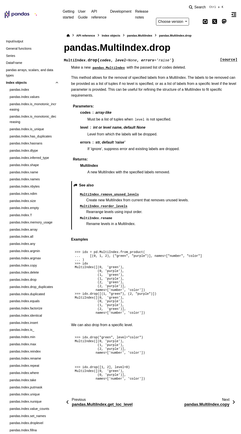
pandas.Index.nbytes (24, 186)
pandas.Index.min (22, 337)
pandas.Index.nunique (25, 401)
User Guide (83, 14)
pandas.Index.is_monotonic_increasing (32, 106)
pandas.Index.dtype (23, 150)
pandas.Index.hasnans (25, 143)
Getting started (68, 14)
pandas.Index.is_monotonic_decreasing (32, 119)
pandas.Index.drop (22, 279)
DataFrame (14, 63)
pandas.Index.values (24, 97)
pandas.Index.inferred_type (29, 158)
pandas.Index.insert (23, 323)
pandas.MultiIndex (139, 35)
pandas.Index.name (23, 172)
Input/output (14, 41)
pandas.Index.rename (25, 358)
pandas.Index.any (22, 244)
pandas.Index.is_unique (26, 129)
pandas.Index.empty (24, 208)
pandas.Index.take (22, 380)
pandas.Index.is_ (21, 330)
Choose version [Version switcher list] (171, 21)
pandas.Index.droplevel (26, 423)
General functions (18, 48)
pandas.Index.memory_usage (30, 222)
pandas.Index (19, 89)
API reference (99, 14)
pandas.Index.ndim (23, 193)
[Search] (207, 7)
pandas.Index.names (24, 179)
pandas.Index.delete (24, 272)
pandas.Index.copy (23, 265)
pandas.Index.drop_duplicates (31, 287)
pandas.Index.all (21, 236)
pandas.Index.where (24, 373)
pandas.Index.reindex (25, 351)
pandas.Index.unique (24, 394)
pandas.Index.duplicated (27, 294)
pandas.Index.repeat (24, 365)
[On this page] (234, 14)
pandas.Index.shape (24, 165)
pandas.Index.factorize (25, 308)
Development (120, 11)
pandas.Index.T (20, 215)
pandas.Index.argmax (25, 258)
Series (10, 56)
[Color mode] (195, 22)
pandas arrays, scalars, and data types (29, 72)
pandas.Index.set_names (27, 416)
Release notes (141, 14)
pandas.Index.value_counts (29, 409)
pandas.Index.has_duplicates (30, 136)
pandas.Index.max (22, 344)
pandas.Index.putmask (25, 387)
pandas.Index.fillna (23, 430)
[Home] (68, 35)
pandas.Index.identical (25, 315)
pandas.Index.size (22, 201)
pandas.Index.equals (24, 301)
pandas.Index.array (23, 229)
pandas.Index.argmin (24, 251)
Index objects (16, 82)
